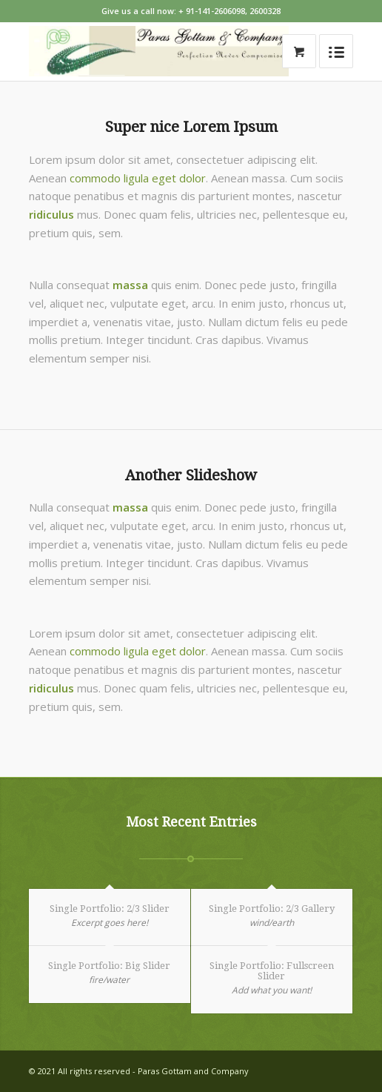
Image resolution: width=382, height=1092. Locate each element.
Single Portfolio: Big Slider (109, 965)
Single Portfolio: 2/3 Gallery (272, 908)
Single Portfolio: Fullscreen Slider (272, 971)
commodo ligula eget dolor (138, 178)
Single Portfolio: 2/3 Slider (110, 908)
